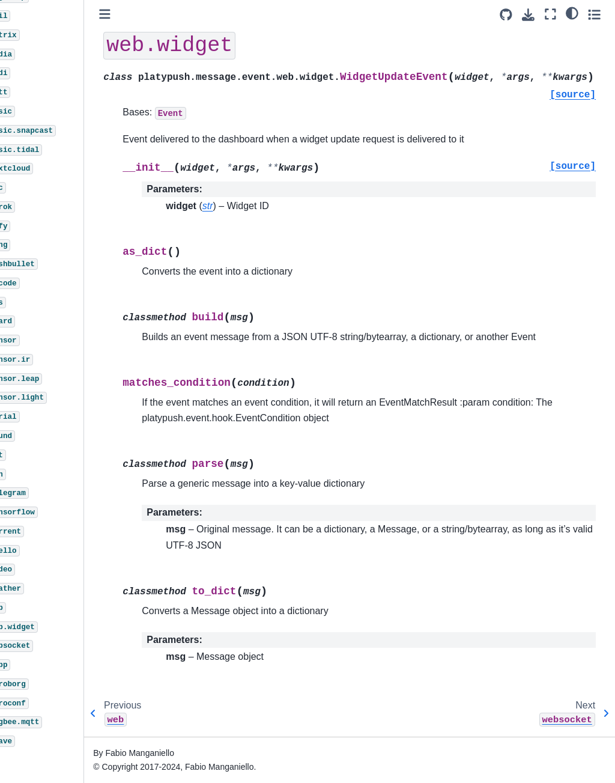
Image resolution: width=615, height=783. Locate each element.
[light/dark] (572, 12)
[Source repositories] (506, 15)
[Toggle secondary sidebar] (594, 14)
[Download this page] (528, 15)
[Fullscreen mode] (550, 14)
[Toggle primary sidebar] (144, 14)
